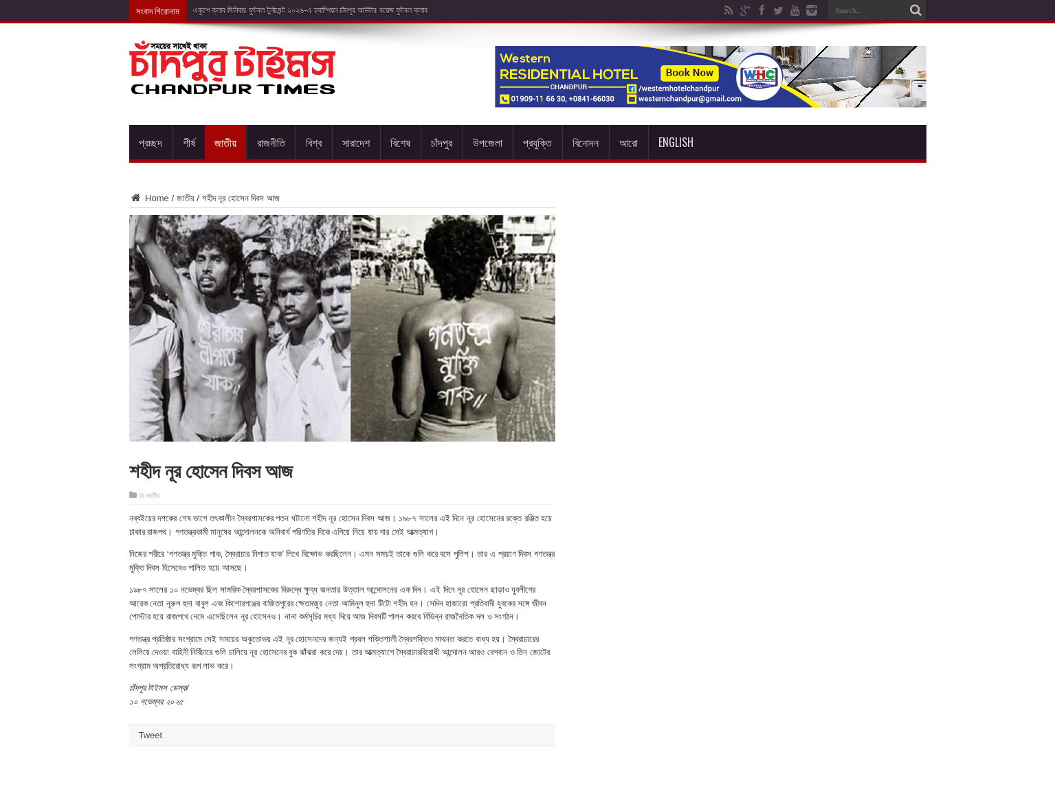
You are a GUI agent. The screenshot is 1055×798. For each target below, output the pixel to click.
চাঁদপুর (441, 142)
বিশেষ (400, 142)
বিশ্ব (314, 142)
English (675, 142)
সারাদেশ (356, 142)
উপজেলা (487, 142)
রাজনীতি (271, 142)
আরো (628, 142)
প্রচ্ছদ (150, 142)
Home (149, 198)
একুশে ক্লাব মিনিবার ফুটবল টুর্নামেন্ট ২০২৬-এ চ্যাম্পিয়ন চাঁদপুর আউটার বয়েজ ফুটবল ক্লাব (310, 10)
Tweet (151, 735)
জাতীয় (225, 142)
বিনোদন (586, 142)
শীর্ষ (189, 142)
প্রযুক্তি (537, 142)
